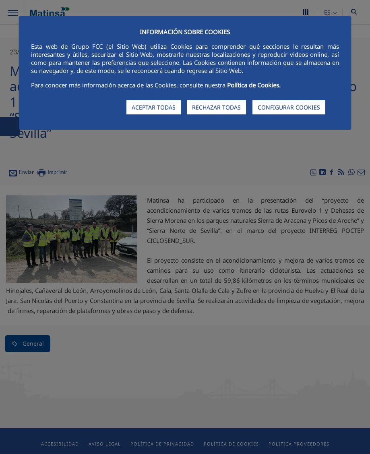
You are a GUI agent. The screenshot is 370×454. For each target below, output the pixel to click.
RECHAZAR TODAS (216, 107)
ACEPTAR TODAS (154, 107)
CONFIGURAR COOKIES (289, 107)
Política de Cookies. (254, 85)
